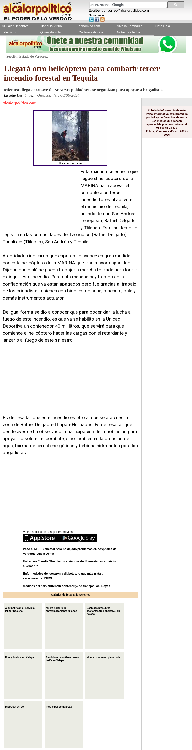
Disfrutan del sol (14, 706)
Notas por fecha (128, 32)
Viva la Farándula (129, 26)
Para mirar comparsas (59, 706)
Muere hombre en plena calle (103, 657)
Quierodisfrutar (51, 32)
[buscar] (128, 5)
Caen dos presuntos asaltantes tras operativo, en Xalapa (103, 610)
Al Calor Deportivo (15, 26)
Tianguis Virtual (51, 26)
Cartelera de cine (91, 32)
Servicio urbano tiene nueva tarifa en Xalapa (62, 658)
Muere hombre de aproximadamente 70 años (61, 609)
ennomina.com (89, 26)
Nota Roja (162, 26)
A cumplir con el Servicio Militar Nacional (20, 609)
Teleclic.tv (9, 32)
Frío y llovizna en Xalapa (19, 657)
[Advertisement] (40, 199)
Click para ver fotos (70, 137)
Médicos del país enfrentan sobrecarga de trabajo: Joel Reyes (66, 586)
